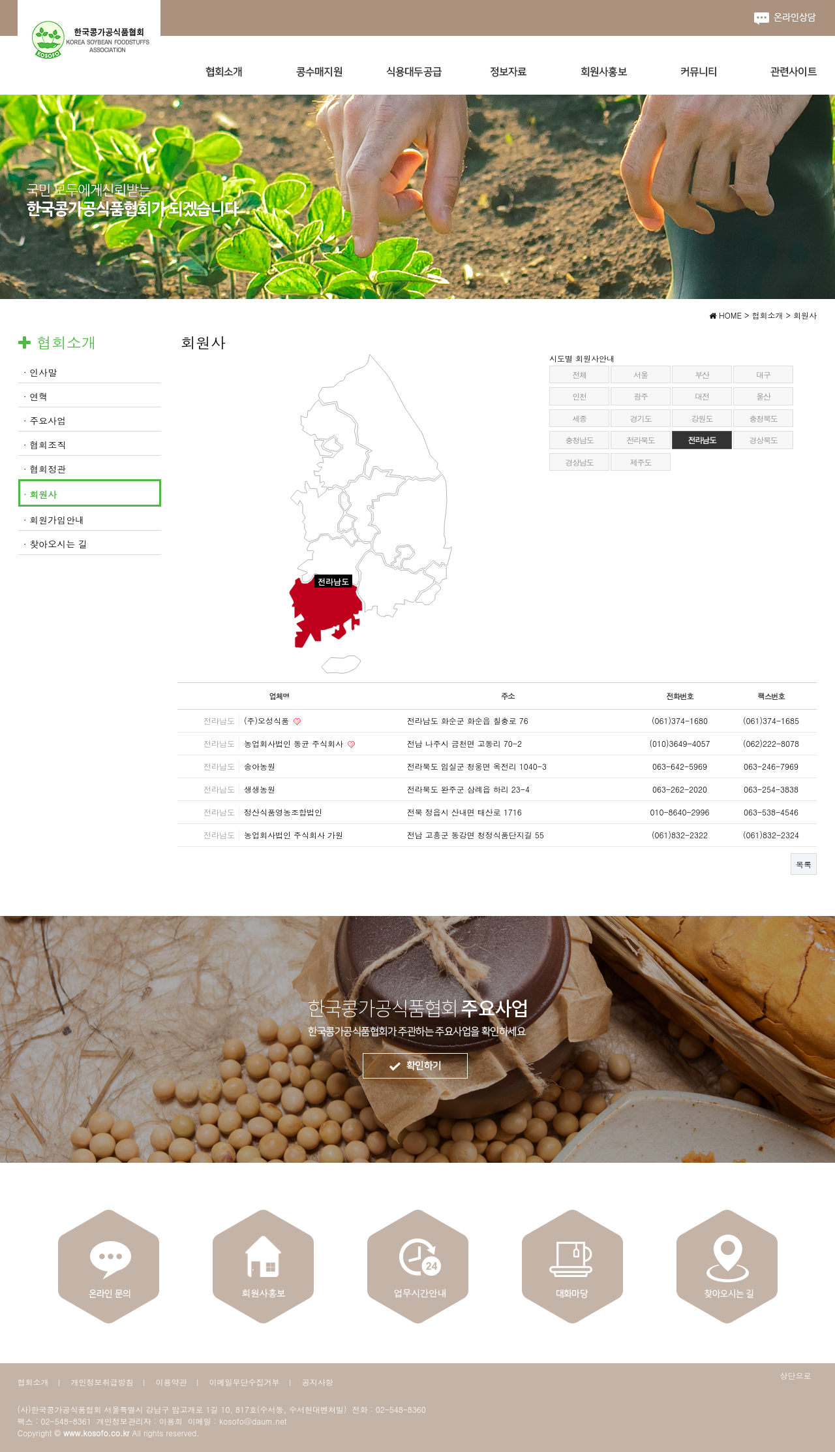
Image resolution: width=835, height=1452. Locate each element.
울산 (763, 396)
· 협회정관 (44, 468)
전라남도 (702, 439)
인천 (579, 396)
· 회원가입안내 (53, 519)
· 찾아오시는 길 (55, 543)
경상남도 (579, 461)
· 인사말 (40, 372)
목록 (804, 864)
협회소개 (33, 1381)
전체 (579, 374)
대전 (702, 396)
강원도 (701, 418)
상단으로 (796, 1375)
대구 (763, 374)
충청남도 (579, 439)
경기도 (640, 418)
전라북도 (640, 439)
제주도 (640, 461)
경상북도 (763, 439)
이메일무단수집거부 (244, 1381)
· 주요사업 (44, 420)
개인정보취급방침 (102, 1381)
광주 (640, 396)
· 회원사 (40, 494)
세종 (579, 418)
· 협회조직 (44, 444)
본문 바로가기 (0, 0)
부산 (702, 374)
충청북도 (763, 418)
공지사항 (317, 1381)
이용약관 (171, 1381)
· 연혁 (35, 396)
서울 (640, 374)
